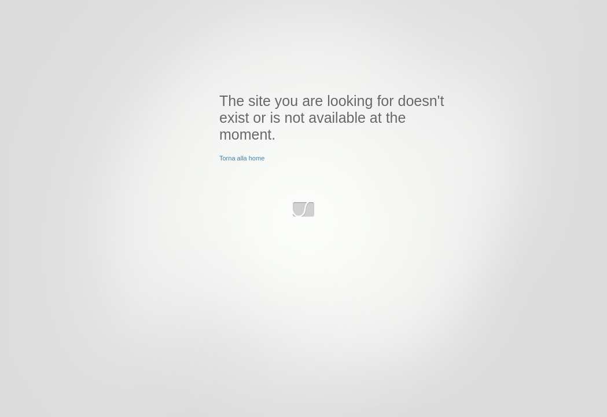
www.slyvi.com (303, 210)
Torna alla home (241, 158)
